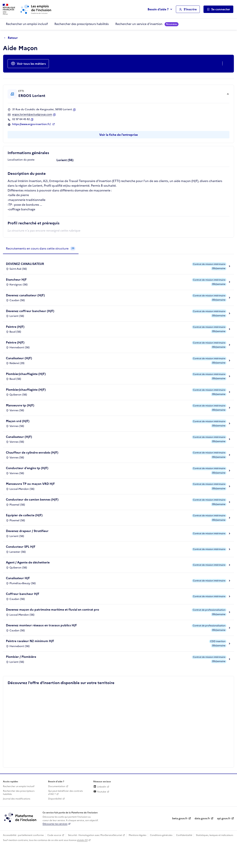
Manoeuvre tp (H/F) (20, 405)
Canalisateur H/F (18, 578)
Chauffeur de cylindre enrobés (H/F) (32, 452)
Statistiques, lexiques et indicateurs (214, 835)
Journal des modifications (16, 798)
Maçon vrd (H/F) (17, 421)
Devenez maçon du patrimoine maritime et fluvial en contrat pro (52, 609)
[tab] (41, 248)
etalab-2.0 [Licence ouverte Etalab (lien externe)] (82, 840)
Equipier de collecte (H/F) (24, 515)
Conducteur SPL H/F (20, 546)
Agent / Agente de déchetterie (28, 562)
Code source (54, 835)
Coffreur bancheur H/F (22, 594)
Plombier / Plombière (21, 656)
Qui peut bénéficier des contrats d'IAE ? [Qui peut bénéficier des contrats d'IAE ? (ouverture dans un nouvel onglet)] (65, 792)
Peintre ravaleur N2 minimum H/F (30, 641)
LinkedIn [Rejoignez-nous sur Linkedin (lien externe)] (99, 786)
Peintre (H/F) (15, 326)
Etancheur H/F (16, 279)
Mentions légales (137, 835)
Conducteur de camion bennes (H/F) (32, 499)
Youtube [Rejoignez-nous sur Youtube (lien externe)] (99, 791)
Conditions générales (161, 835)
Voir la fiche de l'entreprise (118, 134)
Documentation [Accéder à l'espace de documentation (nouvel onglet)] (56, 786)
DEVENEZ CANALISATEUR (25, 264)
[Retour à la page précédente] (12, 38)
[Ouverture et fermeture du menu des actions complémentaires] (223, 63)
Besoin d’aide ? (158, 9)
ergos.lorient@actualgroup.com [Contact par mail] (32, 114)
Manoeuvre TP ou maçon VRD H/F (30, 484)
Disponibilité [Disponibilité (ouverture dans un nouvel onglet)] (55, 798)
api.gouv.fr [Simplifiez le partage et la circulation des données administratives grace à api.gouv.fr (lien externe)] (224, 818)
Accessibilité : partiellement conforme (23, 835)
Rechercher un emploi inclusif (27, 24)
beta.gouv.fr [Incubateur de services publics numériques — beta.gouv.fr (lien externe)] (180, 818)
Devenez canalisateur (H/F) (25, 295)
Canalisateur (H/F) (19, 358)
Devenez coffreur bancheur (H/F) (30, 311)
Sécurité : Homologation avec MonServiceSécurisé (95, 835)
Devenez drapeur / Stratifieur (27, 531)
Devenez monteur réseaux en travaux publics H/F (41, 625)
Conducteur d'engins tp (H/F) (27, 468)
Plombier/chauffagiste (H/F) (26, 374)
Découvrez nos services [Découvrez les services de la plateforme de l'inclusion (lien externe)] (55, 824)
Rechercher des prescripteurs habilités (81, 24)
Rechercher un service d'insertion (146, 24)
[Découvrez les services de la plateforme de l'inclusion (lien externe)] (20, 817)
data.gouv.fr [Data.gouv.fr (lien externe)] (202, 818)
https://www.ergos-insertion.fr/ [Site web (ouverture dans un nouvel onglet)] (31, 124)
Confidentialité (184, 835)
